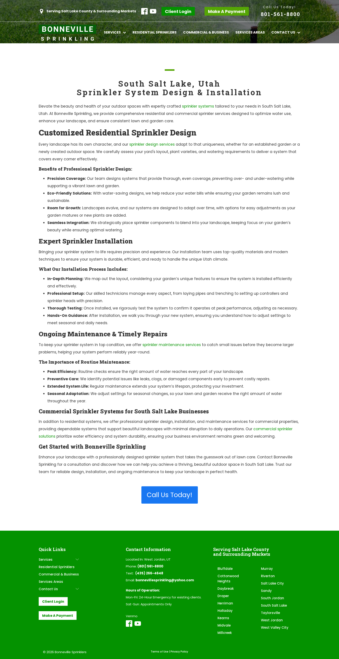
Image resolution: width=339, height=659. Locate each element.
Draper (223, 596)
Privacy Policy (179, 651)
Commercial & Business (206, 32)
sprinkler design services (152, 144)
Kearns (223, 618)
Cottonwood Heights (228, 578)
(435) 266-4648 (149, 573)
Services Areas (250, 32)
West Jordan (272, 620)
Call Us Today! (279, 7)
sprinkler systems (198, 106)
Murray (267, 568)
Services (115, 32)
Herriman (225, 603)
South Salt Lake (274, 605)
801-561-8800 (280, 14)
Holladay (225, 610)
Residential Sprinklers (155, 32)
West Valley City (274, 627)
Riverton (268, 576)
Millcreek (224, 632)
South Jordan (272, 598)
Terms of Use (159, 651)
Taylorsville (270, 613)
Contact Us (285, 32)
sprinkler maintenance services (171, 344)
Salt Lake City (272, 583)
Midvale (224, 625)
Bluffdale (225, 568)
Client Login (178, 11)
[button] (87, 11)
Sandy (266, 590)
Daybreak (225, 588)
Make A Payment (226, 11)
